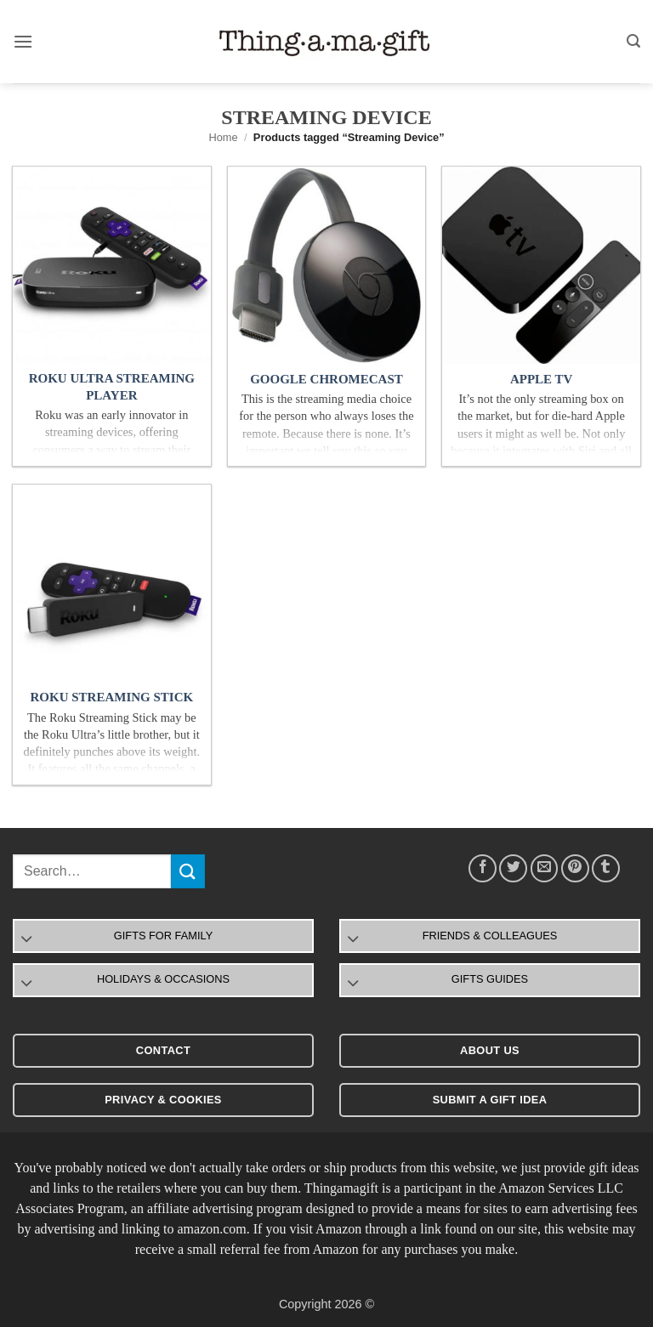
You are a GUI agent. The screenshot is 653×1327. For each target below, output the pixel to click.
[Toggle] (26, 940)
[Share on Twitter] (513, 868)
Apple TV (541, 379)
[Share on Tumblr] (606, 868)
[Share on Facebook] (482, 868)
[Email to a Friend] (545, 868)
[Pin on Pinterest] (575, 868)
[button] (23, 41)
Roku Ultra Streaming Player (112, 386)
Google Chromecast (326, 379)
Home (222, 137)
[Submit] (188, 871)
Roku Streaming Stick (111, 697)
